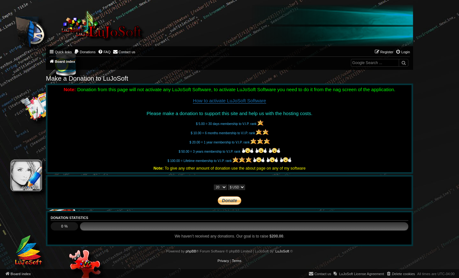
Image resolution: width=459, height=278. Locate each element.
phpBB (191, 251)
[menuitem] (85, 52)
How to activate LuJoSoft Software (229, 100)
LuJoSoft (282, 251)
